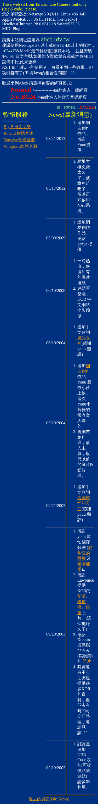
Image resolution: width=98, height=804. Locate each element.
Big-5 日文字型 (17, 127)
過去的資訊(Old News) (49, 799)
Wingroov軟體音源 (20, 146)
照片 (87, 661)
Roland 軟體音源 (18, 133)
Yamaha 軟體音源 (19, 140)
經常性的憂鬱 (84, 553)
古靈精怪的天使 (83, 503)
